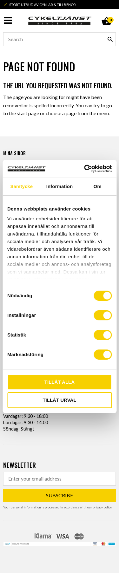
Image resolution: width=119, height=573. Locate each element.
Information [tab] (59, 186)
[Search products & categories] (59, 39)
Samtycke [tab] (21, 186)
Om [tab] (98, 186)
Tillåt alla (59, 382)
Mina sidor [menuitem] (14, 153)
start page (28, 113)
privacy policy (102, 507)
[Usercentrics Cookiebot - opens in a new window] (85, 169)
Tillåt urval (59, 400)
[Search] (110, 39)
